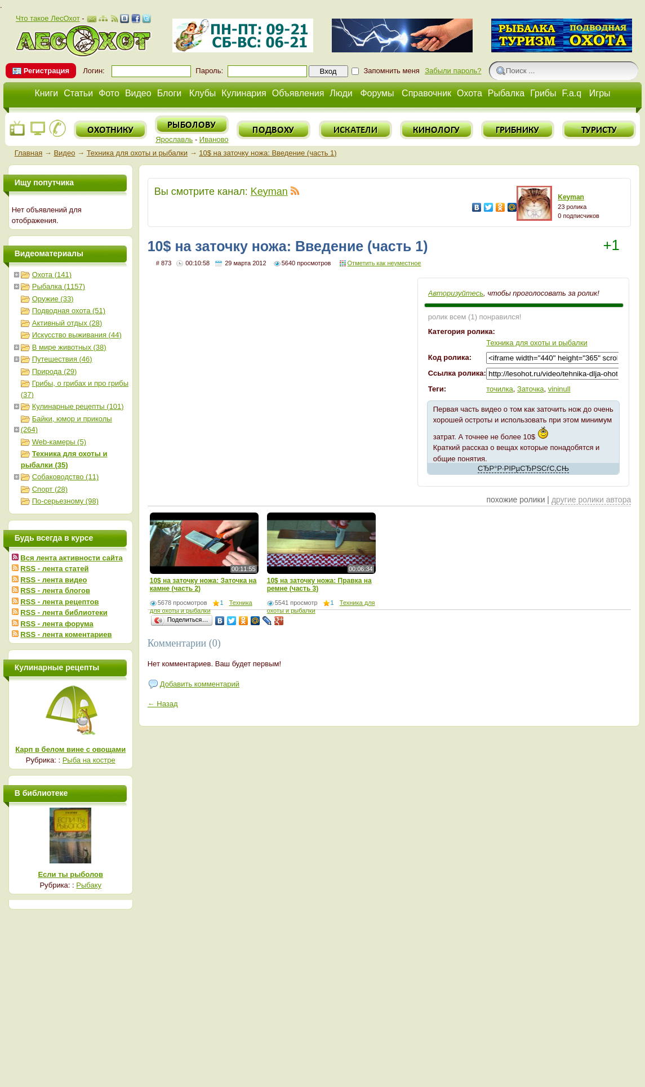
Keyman (269, 191)
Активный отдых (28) (67, 323)
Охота (469, 93)
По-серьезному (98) (65, 501)
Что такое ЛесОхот (48, 18)
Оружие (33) (53, 299)
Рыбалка (506, 93)
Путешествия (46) (62, 359)
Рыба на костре (89, 760)
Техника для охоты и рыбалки (137, 153)
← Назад (163, 704)
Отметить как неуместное (384, 263)
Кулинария (243, 93)
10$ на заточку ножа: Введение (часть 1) (267, 153)
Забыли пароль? (453, 70)
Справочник (426, 93)
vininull (559, 389)
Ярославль (174, 139)
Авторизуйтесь (455, 293)
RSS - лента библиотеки (63, 612)
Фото (109, 93)
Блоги (169, 93)
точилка (499, 389)
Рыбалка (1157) (58, 286)
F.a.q (572, 93)
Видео (138, 93)
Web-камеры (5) (59, 442)
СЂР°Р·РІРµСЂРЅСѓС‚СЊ (523, 468)
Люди (341, 93)
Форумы (377, 93)
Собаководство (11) (65, 477)
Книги (46, 93)
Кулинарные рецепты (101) (78, 406)
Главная (28, 153)
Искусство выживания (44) (77, 335)
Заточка (530, 389)
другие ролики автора (591, 499)
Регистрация (46, 70)
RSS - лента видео (53, 580)
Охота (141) (52, 274)
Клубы (202, 93)
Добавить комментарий (199, 684)
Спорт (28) (50, 489)
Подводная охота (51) (68, 310)
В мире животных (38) (69, 347)
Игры (600, 93)
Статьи (78, 93)
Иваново (214, 139)
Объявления (298, 93)
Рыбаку (88, 885)
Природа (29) (54, 371)
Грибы (543, 93)
